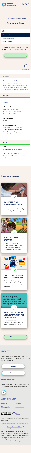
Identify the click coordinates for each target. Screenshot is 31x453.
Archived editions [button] (13, 373)
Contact (18, 404)
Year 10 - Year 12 (12, 113)
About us (4, 404)
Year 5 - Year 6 (11, 111)
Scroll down (25, 67)
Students (5, 102)
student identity (8, 83)
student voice (7, 81)
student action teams (9, 85)
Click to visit (9, 55)
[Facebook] (4, 392)
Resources (11, 18)
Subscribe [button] (13, 366)
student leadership (18, 81)
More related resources (12, 337)
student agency (18, 83)
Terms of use (20, 407)
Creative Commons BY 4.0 (14, 427)
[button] (22, 4)
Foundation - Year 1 (9, 109)
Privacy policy (5, 407)
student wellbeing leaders (20, 89)
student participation (15, 87)
